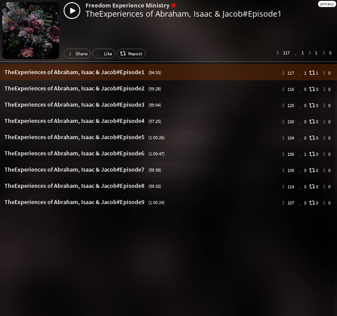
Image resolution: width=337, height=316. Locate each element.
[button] (168, 72)
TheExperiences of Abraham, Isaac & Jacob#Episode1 (184, 13)
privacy (327, 4)
